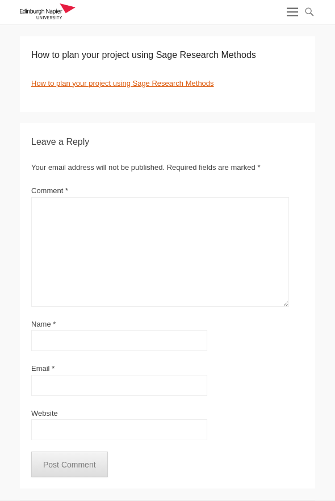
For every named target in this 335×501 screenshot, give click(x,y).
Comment (49, 190)
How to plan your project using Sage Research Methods (122, 83)
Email (43, 368)
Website (44, 413)
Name (43, 324)
